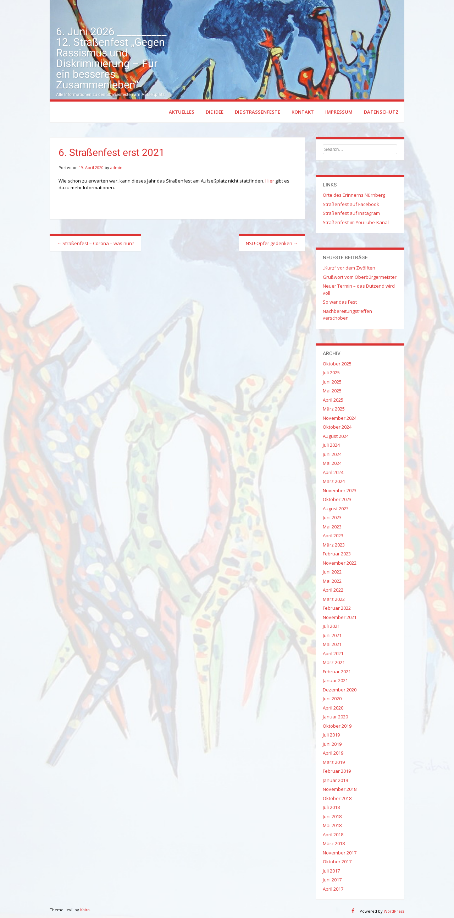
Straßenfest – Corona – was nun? (95, 243)
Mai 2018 (332, 825)
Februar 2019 (337, 771)
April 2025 (333, 400)
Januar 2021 (335, 680)
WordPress (394, 911)
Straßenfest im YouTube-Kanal (356, 222)
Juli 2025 (331, 372)
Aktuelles (181, 112)
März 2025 (334, 409)
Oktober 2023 (337, 499)
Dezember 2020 (339, 689)
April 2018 (333, 834)
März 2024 (334, 481)
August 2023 (336, 508)
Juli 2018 (331, 807)
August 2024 (336, 436)
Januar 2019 (335, 780)
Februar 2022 (337, 608)
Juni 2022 (332, 572)
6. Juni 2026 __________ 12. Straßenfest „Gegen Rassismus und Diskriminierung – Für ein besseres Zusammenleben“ (111, 58)
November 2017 (339, 852)
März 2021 (334, 662)
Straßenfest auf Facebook (351, 204)
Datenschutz (381, 112)
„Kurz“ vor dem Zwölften (349, 268)
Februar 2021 (337, 671)
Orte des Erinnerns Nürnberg (354, 195)
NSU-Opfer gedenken (272, 243)
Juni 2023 (332, 517)
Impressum (339, 112)
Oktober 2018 (337, 798)
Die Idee (214, 112)
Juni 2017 (332, 879)
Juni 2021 (332, 635)
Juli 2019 (331, 735)
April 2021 (333, 653)
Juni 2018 (332, 816)
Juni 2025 (332, 382)
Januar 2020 (335, 716)
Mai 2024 (332, 463)
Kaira (85, 909)
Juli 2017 (331, 871)
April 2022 (333, 590)
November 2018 (339, 789)
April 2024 (333, 472)
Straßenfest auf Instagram (351, 213)
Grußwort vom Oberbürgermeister (360, 277)
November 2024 (339, 418)
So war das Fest (340, 302)
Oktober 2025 (337, 363)
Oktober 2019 (337, 726)
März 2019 (334, 762)
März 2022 (334, 599)
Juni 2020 (332, 698)
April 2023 (333, 535)
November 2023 (339, 490)
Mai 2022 (332, 581)
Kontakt (303, 112)
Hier (269, 181)
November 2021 (339, 617)
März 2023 (334, 545)
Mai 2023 (332, 526)
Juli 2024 (331, 445)
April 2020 (333, 708)
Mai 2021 (332, 644)
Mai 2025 (332, 390)
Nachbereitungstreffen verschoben (347, 314)
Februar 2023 (337, 553)
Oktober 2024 (337, 427)
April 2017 (333, 889)
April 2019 (333, 753)
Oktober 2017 (337, 861)
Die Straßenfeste (257, 112)
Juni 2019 (332, 744)
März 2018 (334, 843)
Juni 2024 (332, 454)
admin (116, 167)
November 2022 (339, 563)
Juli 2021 (331, 626)
